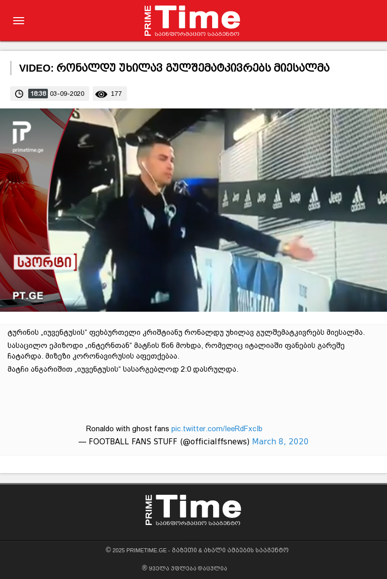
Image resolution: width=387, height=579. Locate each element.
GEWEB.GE (189, 538)
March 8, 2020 (280, 441)
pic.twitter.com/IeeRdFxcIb (217, 428)
